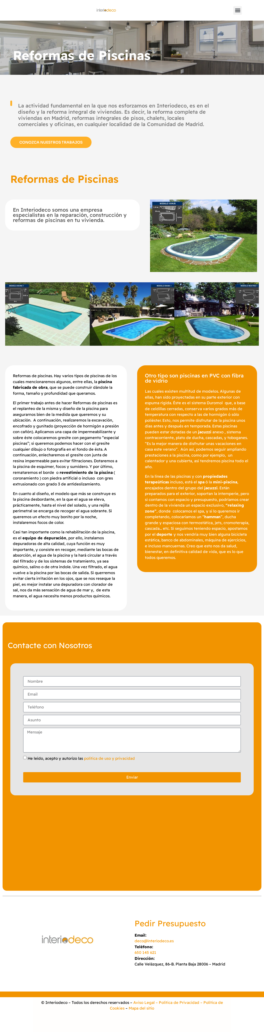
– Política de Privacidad (177, 1002)
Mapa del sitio (141, 1008)
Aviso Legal (144, 1002)
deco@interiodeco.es (154, 940)
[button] (237, 10)
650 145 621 (145, 952)
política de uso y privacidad (109, 758)
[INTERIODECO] (132, 844)
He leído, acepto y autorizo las (81, 758)
